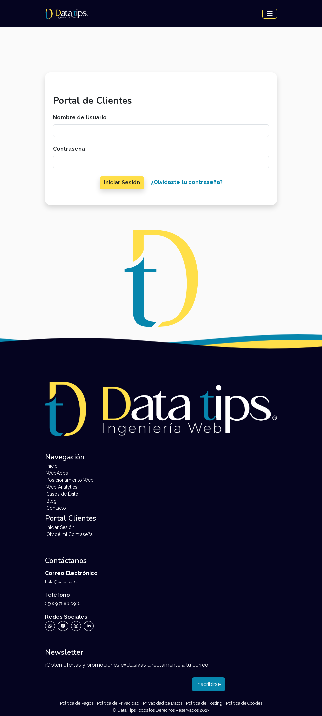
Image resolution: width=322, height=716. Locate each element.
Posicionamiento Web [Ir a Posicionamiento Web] (70, 480)
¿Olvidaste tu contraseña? (187, 182)
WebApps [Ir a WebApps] (57, 473)
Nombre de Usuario (80, 117)
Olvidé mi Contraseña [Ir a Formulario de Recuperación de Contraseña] (69, 534)
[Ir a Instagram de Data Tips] (76, 626)
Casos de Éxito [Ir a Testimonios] (62, 494)
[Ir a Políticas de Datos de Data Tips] (164, 703)
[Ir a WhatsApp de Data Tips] (50, 626)
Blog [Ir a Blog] (51, 501)
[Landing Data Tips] (66, 13)
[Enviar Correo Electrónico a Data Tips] (161, 581)
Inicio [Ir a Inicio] (52, 466)
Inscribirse (208, 684)
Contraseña (69, 149)
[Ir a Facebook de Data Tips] (63, 626)
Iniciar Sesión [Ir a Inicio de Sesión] (60, 527)
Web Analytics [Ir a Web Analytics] (61, 487)
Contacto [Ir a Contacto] (56, 508)
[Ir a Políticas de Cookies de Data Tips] (244, 703)
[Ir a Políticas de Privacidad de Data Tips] (78, 703)
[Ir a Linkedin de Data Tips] (89, 626)
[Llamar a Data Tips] (161, 603)
